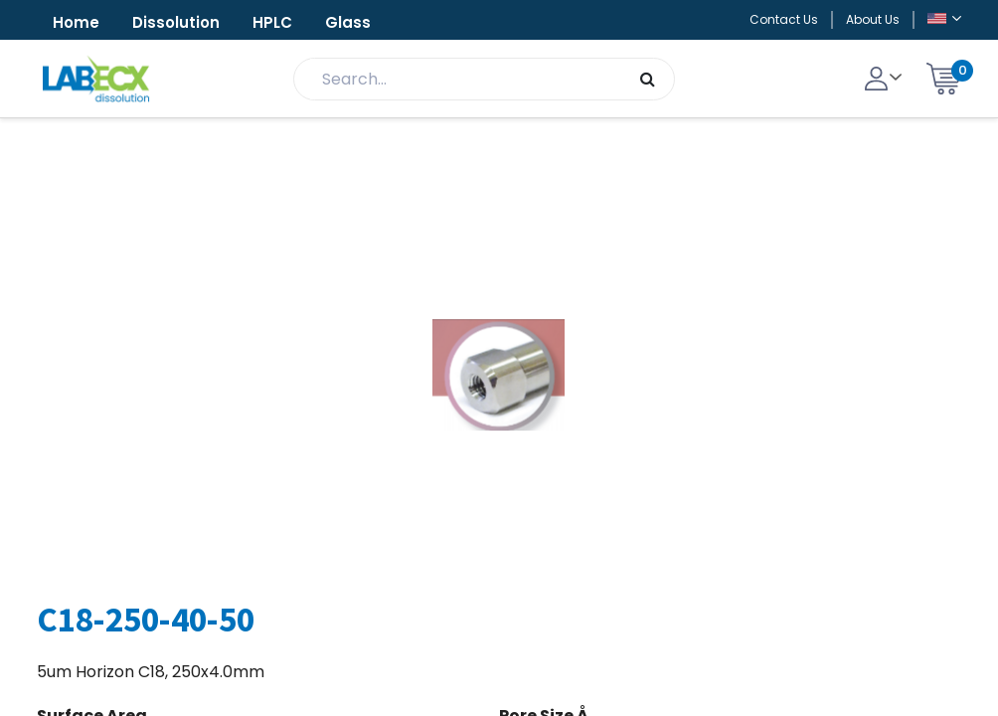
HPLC (272, 22)
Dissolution (176, 22)
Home (76, 22)
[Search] (647, 79)
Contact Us (783, 19)
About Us (873, 19)
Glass (348, 22)
